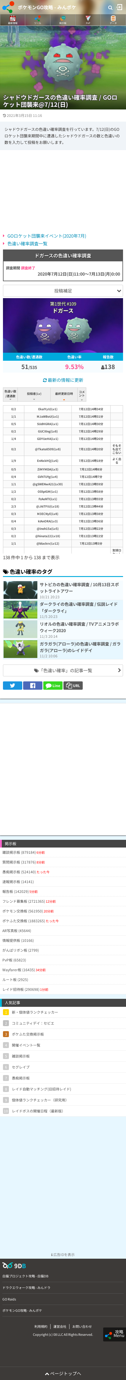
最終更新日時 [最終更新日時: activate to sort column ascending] (65, 393)
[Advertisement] (63, 766)
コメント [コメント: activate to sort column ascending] (101, 393)
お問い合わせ (82, 1326)
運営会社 (59, 1326)
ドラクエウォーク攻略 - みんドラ (26, 1287)
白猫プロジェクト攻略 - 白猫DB (25, 1276)
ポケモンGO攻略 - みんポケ (47, 7)
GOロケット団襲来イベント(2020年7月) (46, 236)
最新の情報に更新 (63, 380)
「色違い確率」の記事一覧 (63, 670)
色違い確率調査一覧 (27, 243)
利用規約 (40, 1326)
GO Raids (9, 1299)
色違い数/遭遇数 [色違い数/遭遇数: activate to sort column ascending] (11, 393)
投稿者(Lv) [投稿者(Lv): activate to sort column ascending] (35, 393)
